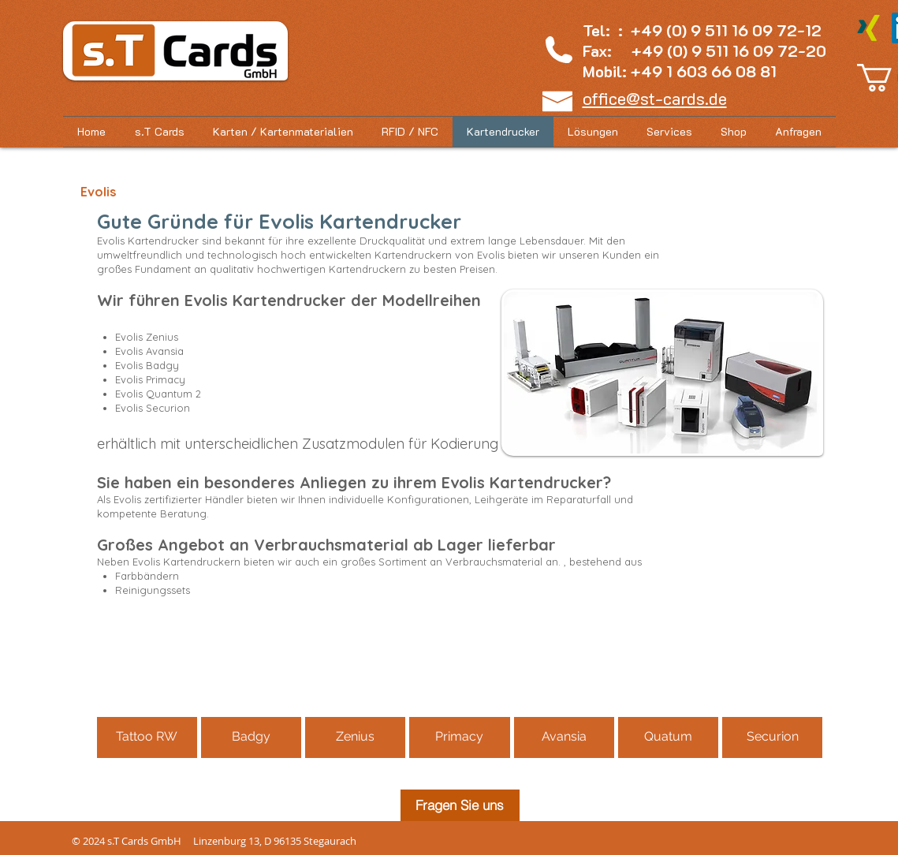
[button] (733, 132)
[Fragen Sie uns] (460, 805)
